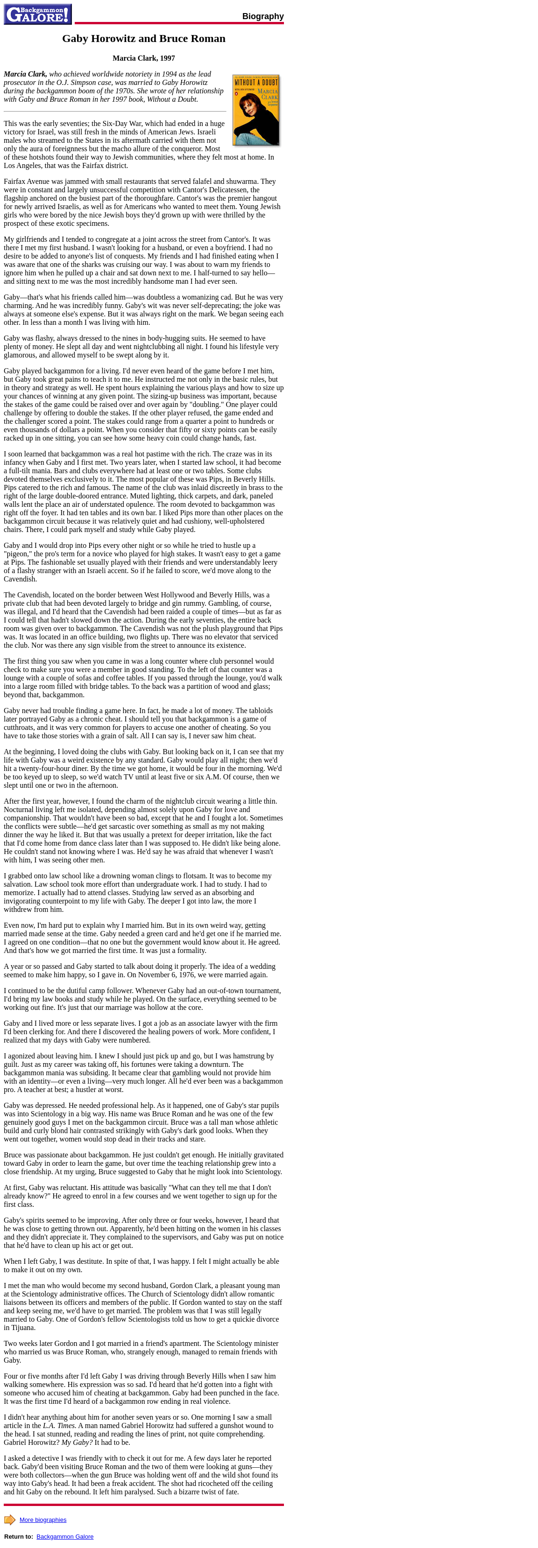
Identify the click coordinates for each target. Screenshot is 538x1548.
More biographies (43, 1519)
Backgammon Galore (64, 1536)
